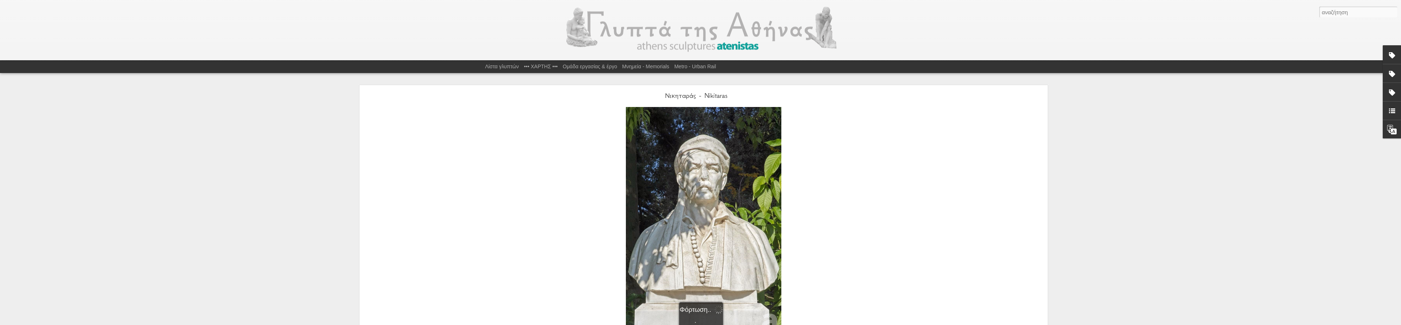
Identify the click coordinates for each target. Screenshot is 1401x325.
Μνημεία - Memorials (645, 66)
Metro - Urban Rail (695, 66)
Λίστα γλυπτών (502, 66)
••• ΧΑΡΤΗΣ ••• (541, 66)
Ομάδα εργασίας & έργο (590, 66)
